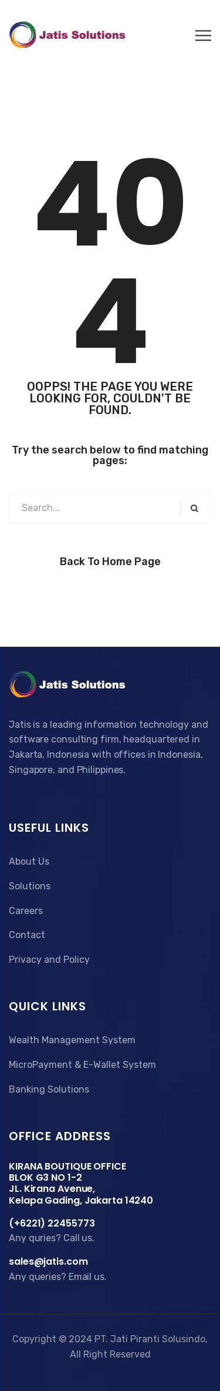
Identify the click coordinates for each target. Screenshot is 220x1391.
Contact (27, 934)
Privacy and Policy (49, 959)
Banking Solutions (49, 1089)
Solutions (29, 886)
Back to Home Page (110, 561)
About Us (29, 861)
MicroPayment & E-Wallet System (82, 1064)
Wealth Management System (72, 1040)
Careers (26, 910)
